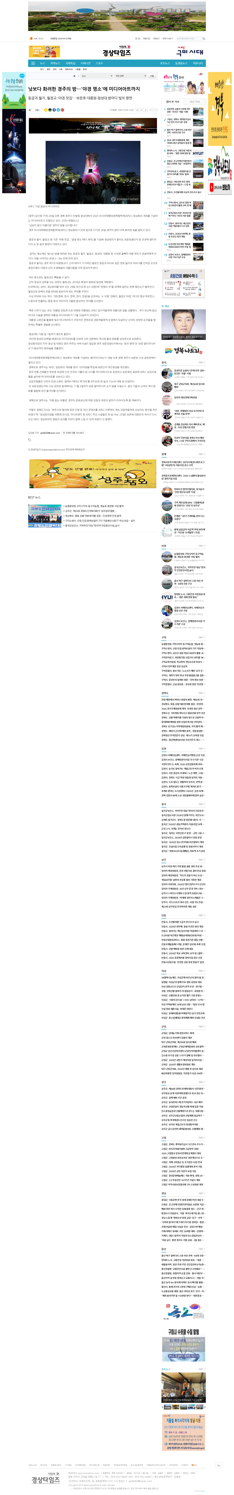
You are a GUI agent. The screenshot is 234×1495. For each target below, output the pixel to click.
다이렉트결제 (80, 1465)
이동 (152, 76)
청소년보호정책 (137, 1465)
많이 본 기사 (172, 101)
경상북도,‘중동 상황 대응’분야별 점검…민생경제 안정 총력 (93, 516)
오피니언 (85, 63)
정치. (42, 69)
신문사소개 (32, 1465)
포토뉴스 (165, 63)
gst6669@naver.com (50, 433)
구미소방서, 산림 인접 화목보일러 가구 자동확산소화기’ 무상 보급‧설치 (100, 520)
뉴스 (42, 63)
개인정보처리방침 (120, 1465)
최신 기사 (195, 101)
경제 (54, 69)
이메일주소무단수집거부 (155, 1465)
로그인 (137, 38)
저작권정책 (173, 1465)
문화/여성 (69, 69)
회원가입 (146, 38)
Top (218, 1465)
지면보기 (156, 38)
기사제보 (68, 1465)
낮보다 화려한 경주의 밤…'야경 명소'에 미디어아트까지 (84, 89)
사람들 (78, 69)
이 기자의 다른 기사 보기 (73, 433)
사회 (60, 69)
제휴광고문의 (56, 1465)
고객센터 (184, 1465)
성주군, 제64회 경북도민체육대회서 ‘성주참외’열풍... (90, 511)
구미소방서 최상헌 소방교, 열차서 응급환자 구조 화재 (184, 337)
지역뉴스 (55, 63)
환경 (84, 69)
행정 (48, 69)
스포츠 (99, 63)
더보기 (201, 363)
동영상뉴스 (181, 63)
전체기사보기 (167, 38)
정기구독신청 (94, 1465)
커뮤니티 (198, 63)
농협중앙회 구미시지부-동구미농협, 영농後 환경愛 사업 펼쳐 (94, 506)
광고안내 (43, 1465)
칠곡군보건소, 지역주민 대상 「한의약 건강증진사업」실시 (92, 525)
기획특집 (70, 63)
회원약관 (106, 1465)
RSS (194, 1465)
